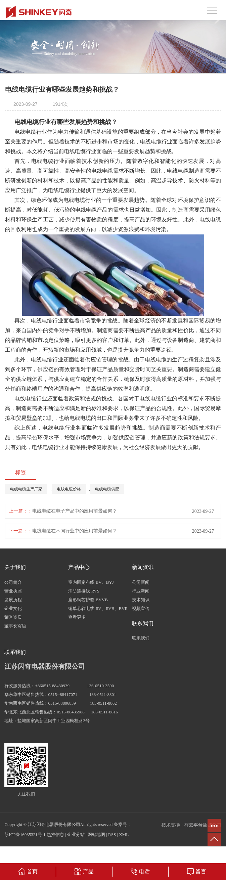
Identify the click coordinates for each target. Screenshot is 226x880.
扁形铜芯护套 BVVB (87, 599)
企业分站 (76, 834)
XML (124, 834)
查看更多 (77, 617)
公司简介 (13, 582)
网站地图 (96, 834)
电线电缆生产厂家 (26, 489)
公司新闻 (140, 582)
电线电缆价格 (69, 489)
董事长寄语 (15, 625)
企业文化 (13, 608)
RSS (112, 834)
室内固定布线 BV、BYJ (91, 582)
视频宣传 (140, 608)
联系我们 (140, 638)
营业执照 (13, 590)
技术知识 (140, 599)
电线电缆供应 (107, 489)
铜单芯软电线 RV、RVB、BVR (98, 608)
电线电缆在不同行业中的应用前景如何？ (74, 530)
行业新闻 (140, 590)
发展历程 (13, 599)
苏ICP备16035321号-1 (24, 834)
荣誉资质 (13, 617)
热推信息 (55, 834)
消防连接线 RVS (83, 590)
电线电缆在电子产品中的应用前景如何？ (74, 511)
